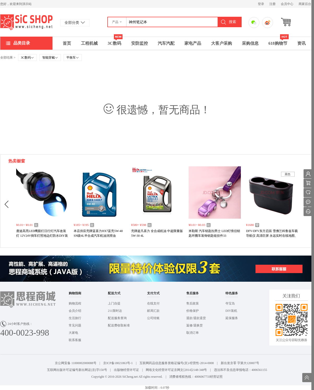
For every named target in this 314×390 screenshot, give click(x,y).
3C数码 (115, 41)
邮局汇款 (153, 311)
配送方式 (114, 293)
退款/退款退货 (196, 318)
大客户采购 (221, 43)
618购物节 (279, 41)
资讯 (301, 43)
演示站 (26, 22)
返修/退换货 (194, 325)
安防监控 (139, 43)
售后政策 (192, 303)
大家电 (73, 333)
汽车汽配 (166, 43)
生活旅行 (75, 318)
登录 (261, 4)
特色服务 (231, 293)
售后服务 (192, 293)
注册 (272, 4)
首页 (67, 43)
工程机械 (89, 43)
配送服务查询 (117, 318)
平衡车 (72, 57)
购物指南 (75, 293)
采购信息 (250, 43)
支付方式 (153, 293)
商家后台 (305, 4)
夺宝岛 (230, 303)
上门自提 (114, 303)
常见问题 (75, 325)
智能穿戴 (50, 57)
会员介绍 (75, 311)
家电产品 (192, 43)
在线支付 (153, 303)
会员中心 (287, 4)
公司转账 (153, 318)
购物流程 (75, 303)
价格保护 (192, 311)
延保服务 (231, 318)
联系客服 (75, 340)
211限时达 (115, 311)
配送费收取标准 (119, 325)
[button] (117, 22)
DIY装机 (231, 311)
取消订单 (192, 333)
